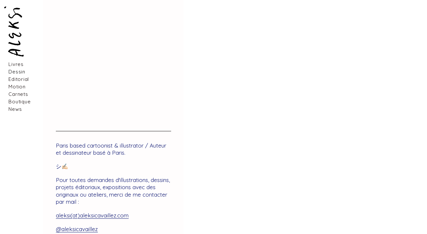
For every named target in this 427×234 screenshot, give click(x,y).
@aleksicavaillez (77, 229)
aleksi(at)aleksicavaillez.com (92, 215)
